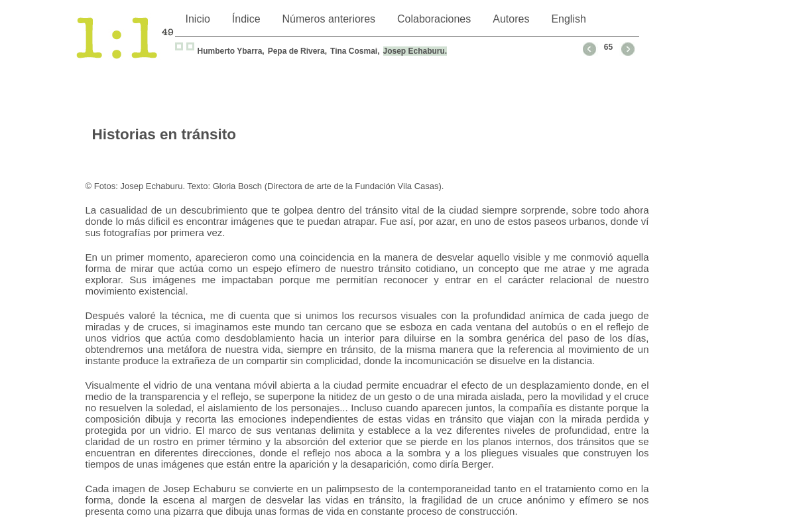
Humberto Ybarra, (231, 51)
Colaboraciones (434, 19)
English (568, 19)
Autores (511, 19)
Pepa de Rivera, (297, 51)
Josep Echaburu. (415, 51)
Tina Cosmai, (354, 51)
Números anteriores (329, 19)
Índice (246, 19)
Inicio (198, 19)
